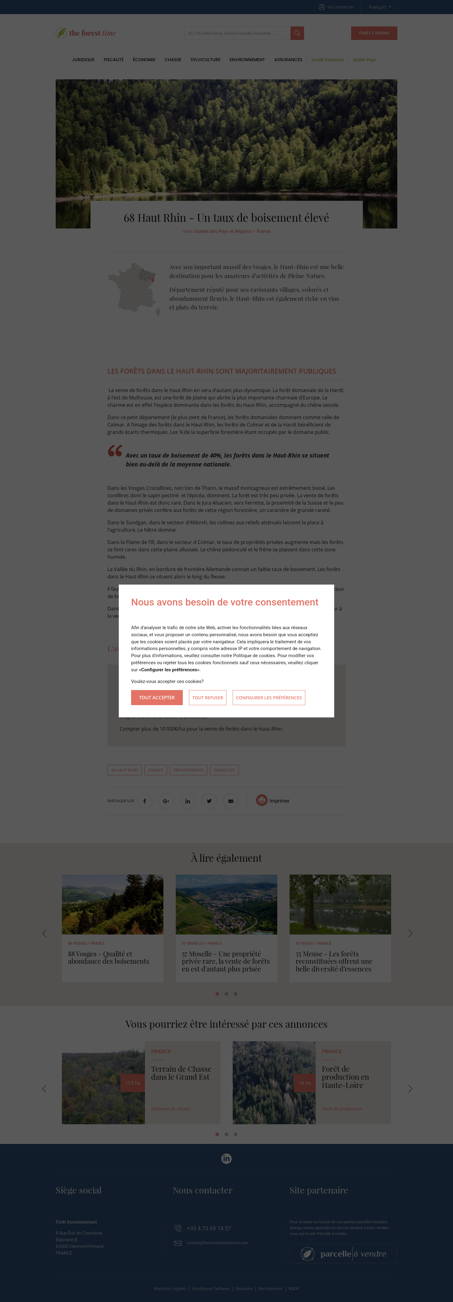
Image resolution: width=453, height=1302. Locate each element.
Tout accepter (157, 697)
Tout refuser (207, 698)
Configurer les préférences (269, 698)
